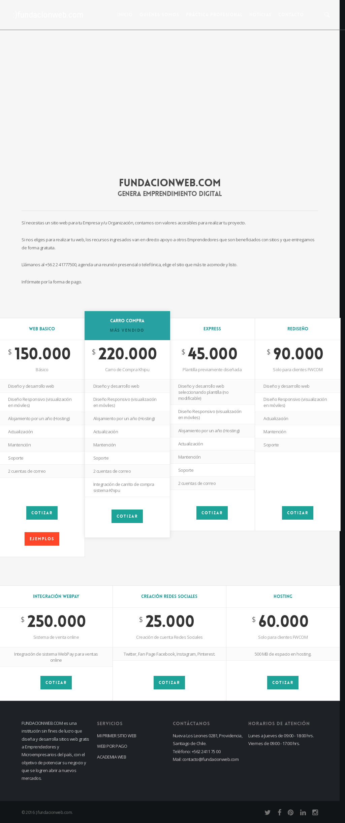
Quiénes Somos (159, 15)
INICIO (125, 15)
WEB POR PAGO (112, 746)
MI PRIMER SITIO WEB (116, 736)
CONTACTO (291, 15)
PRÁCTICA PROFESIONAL (214, 15)
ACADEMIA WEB (111, 757)
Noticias (260, 15)
